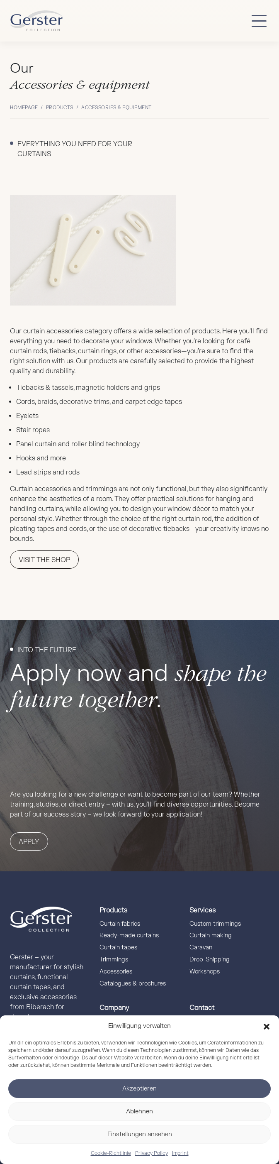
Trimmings (113, 959)
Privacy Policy (151, 1153)
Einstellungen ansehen (139, 1134)
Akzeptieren (139, 1089)
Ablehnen (139, 1111)
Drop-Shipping (209, 959)
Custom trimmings (215, 924)
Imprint (180, 1153)
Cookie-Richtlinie (111, 1153)
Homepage (24, 108)
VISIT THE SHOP (44, 560)
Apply (29, 842)
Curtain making (210, 935)
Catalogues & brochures (132, 984)
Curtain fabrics (119, 924)
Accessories (115, 972)
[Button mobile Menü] (259, 20)
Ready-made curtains (129, 935)
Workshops (204, 972)
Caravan (200, 947)
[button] (266, 1026)
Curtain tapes (118, 947)
